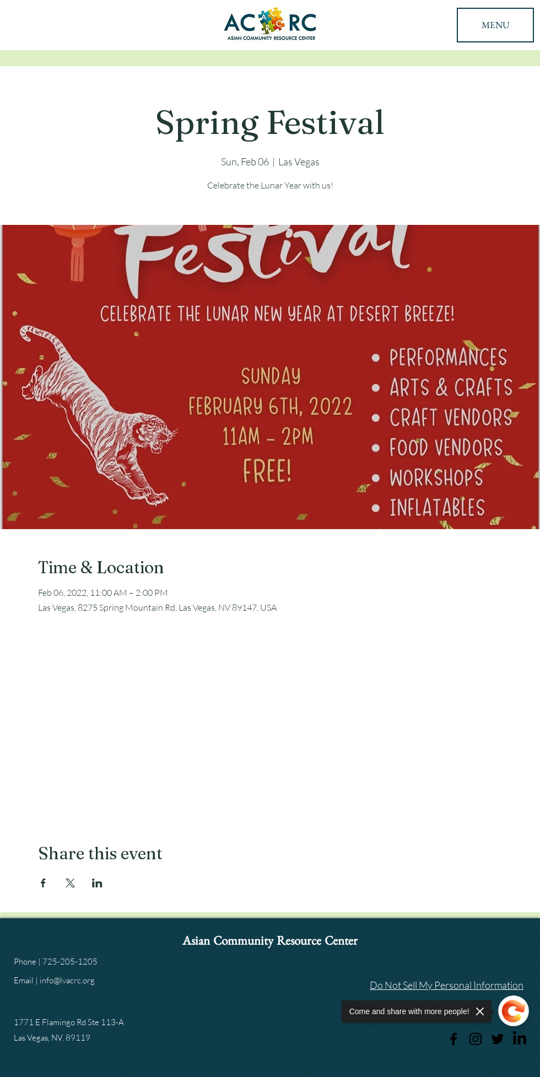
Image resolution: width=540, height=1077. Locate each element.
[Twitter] (497, 1039)
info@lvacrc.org (67, 980)
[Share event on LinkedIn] (97, 883)
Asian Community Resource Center (270, 943)
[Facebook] (453, 1039)
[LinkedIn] (519, 1039)
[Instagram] (475, 1039)
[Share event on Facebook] (43, 883)
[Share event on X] (70, 883)
